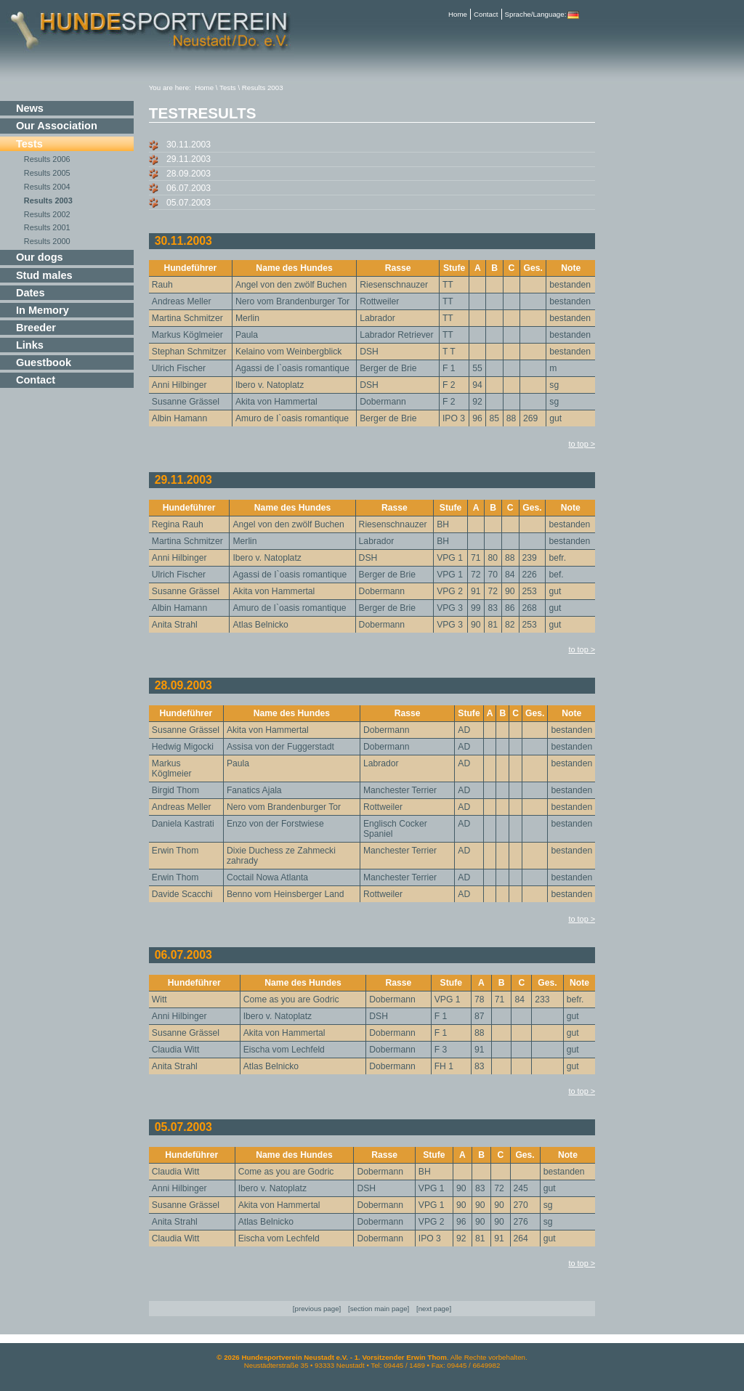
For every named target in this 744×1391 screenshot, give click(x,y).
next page (434, 1309)
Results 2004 (47, 186)
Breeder (36, 327)
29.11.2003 (188, 159)
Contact (486, 14)
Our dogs (39, 257)
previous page (317, 1309)
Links (30, 345)
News (30, 108)
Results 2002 (47, 214)
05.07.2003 (188, 203)
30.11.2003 (188, 144)
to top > (581, 443)
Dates (30, 293)
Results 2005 (47, 173)
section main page (379, 1309)
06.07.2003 (188, 188)
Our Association (56, 125)
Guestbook (43, 362)
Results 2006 (47, 159)
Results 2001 (47, 227)
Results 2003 (48, 200)
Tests (29, 144)
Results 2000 (47, 241)
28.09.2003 (188, 174)
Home (457, 14)
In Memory (42, 310)
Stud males (44, 275)
